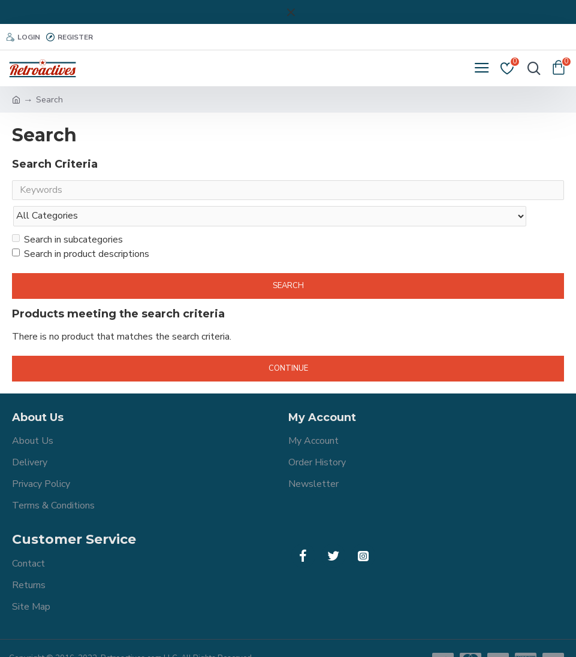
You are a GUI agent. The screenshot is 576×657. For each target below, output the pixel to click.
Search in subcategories (67, 216)
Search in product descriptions (80, 230)
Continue (288, 345)
